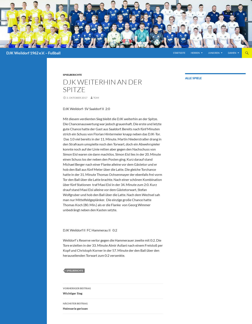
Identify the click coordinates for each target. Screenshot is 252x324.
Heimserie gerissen (113, 305)
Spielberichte (72, 74)
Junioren (213, 52)
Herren (195, 52)
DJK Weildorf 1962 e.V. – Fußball (33, 53)
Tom (96, 97)
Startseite (179, 52)
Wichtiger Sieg (113, 290)
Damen (232, 52)
